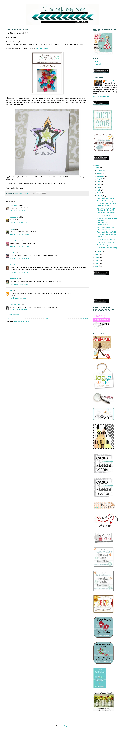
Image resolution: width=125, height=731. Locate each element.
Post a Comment (13, 314)
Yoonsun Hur (14, 279)
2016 (97, 165)
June (99, 184)
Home (47, 318)
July (98, 181)
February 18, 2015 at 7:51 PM (19, 246)
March (99, 193)
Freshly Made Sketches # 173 (106, 232)
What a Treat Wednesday (105, 201)
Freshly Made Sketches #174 (106, 213)
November (100, 170)
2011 (97, 263)
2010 (97, 266)
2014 (97, 255)
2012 (97, 260)
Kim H (12, 253)
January (100, 251)
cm (11, 290)
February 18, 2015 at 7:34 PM (19, 234)
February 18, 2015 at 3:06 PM (19, 211)
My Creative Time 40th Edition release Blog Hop (106, 204)
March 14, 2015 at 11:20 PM (19, 310)
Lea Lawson (14, 205)
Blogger (66, 726)
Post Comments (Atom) (21, 322)
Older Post (84, 318)
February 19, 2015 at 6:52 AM (19, 272)
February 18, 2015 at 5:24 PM (19, 222)
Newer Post (9, 318)
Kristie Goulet (15, 241)
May (98, 187)
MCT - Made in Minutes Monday (107, 248)
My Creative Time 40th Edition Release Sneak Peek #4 (106, 209)
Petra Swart (14, 265)
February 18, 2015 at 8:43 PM (19, 258)
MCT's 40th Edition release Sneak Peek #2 (105, 224)
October (100, 173)
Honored (98, 64)
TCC (17, 183)
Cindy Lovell (109, 81)
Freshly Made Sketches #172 (106, 242)
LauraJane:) (14, 217)
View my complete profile (101, 96)
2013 (97, 257)
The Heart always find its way (106, 239)
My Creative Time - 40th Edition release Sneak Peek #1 (107, 228)
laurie (12, 229)
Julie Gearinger (15, 304)
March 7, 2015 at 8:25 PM (18, 298)
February (100, 196)
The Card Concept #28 (104, 245)
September (101, 176)
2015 (97, 168)
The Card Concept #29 (104, 215)
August (99, 179)
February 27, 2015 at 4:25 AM (19, 284)
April (98, 190)
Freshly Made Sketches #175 (106, 198)
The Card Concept (42, 48)
